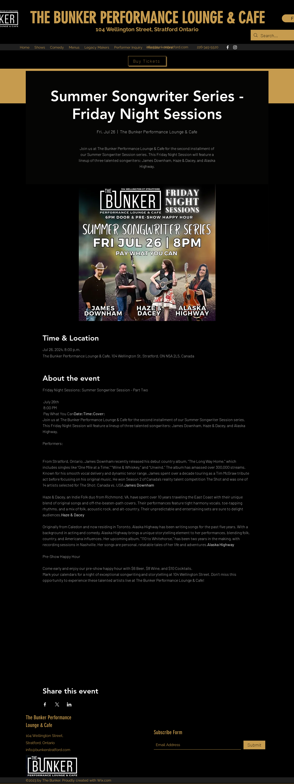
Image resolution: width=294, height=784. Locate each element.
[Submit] (254, 745)
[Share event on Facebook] (45, 704)
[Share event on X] (57, 704)
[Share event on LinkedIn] (69, 704)
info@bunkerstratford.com (167, 47)
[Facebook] (227, 47)
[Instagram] (235, 47)
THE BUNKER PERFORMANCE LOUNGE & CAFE (147, 17)
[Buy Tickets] (147, 61)
